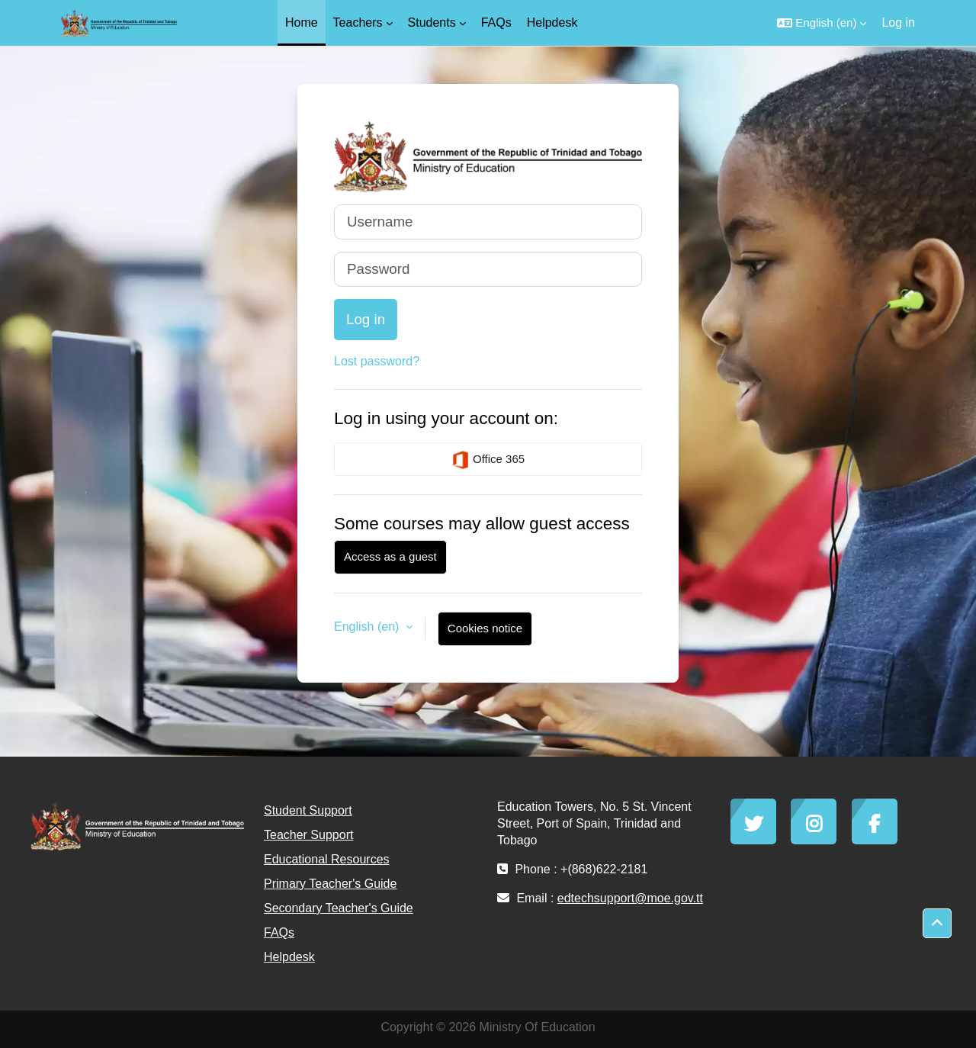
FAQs (279, 932)
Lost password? (376, 361)
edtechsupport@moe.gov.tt (630, 898)
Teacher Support (308, 834)
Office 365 (488, 460)
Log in (898, 22)
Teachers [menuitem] (358, 22)
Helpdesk (289, 956)
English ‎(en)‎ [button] (368, 626)
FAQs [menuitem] (496, 22)
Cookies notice (485, 628)
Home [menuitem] (301, 22)
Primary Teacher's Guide (330, 883)
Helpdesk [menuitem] (552, 22)
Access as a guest (390, 556)
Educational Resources (327, 859)
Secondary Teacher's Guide (338, 908)
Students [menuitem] (432, 22)
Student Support (308, 810)
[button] (821, 23)
